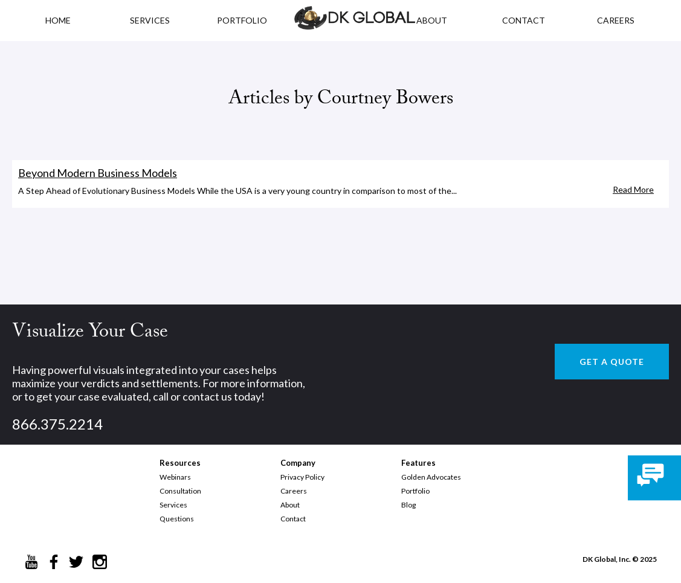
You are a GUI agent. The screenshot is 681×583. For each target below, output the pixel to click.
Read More (633, 189)
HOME (58, 20)
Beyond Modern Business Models (97, 172)
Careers (293, 490)
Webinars (175, 477)
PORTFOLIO (242, 20)
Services (150, 20)
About (290, 504)
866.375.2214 (57, 424)
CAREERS (615, 20)
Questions (177, 518)
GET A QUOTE (611, 361)
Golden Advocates (431, 477)
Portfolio (415, 490)
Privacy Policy (302, 477)
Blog (408, 504)
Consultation (180, 490)
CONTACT (523, 20)
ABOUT (431, 20)
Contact (293, 518)
